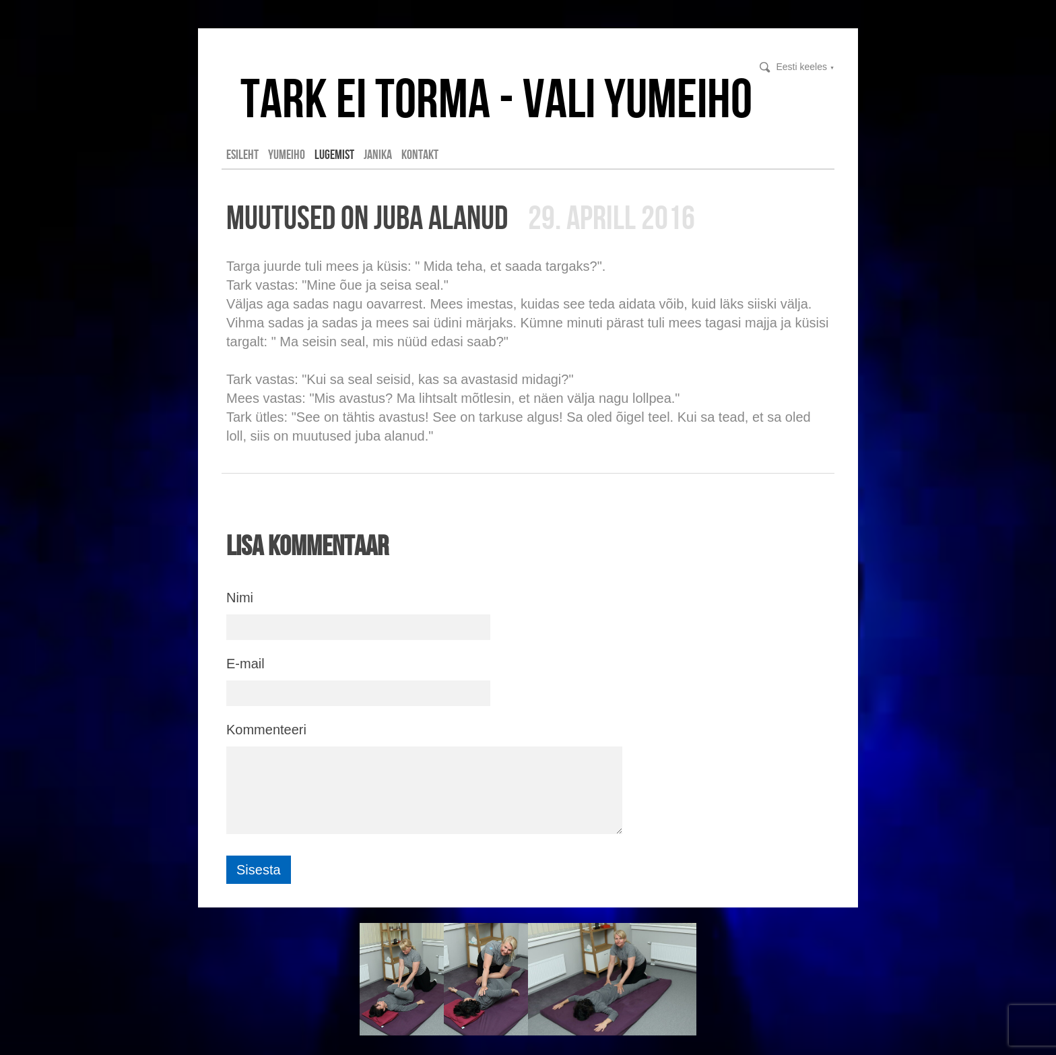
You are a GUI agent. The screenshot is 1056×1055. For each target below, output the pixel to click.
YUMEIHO (286, 154)
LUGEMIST (334, 154)
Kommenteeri (266, 729)
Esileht (242, 154)
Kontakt (419, 154)
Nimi (239, 597)
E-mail (245, 663)
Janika (378, 154)
